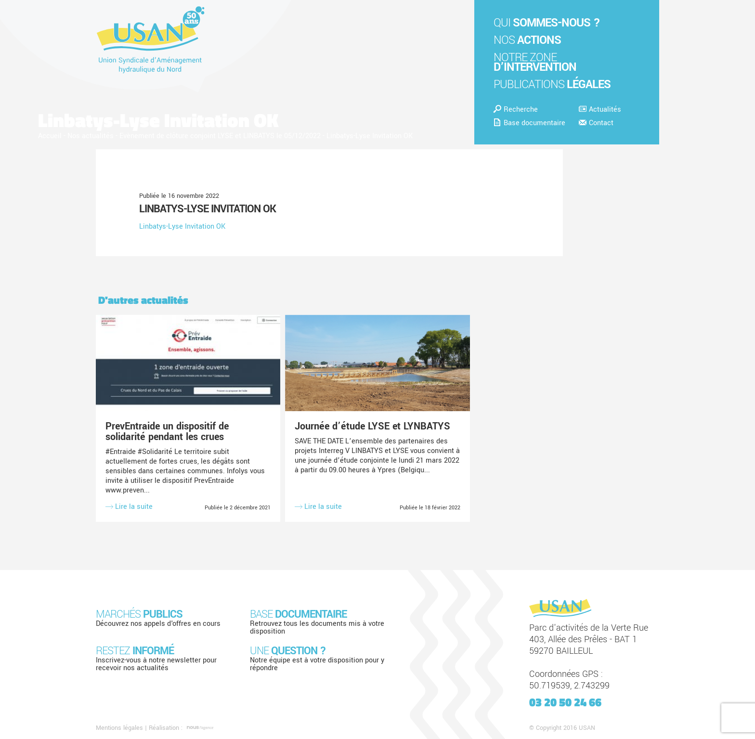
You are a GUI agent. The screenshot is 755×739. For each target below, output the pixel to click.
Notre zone (535, 62)
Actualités (600, 109)
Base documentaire (529, 123)
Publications (552, 84)
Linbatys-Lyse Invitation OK (207, 209)
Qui (547, 23)
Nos (527, 40)
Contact (596, 123)
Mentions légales (119, 728)
